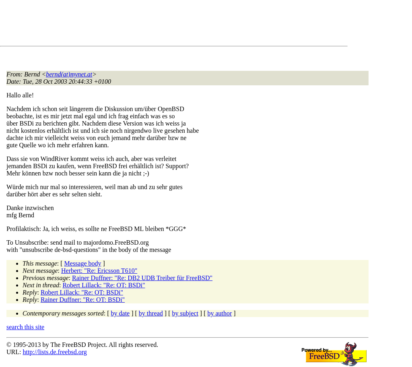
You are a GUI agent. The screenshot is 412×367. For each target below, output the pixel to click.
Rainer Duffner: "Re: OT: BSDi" (83, 299)
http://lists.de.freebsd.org (55, 351)
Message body (82, 263)
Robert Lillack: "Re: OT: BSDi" (103, 285)
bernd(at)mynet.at (69, 74)
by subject (185, 313)
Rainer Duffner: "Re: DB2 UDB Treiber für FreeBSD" (142, 277)
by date (120, 313)
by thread (151, 313)
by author (219, 313)
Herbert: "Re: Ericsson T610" (99, 270)
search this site (25, 327)
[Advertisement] (152, 24)
